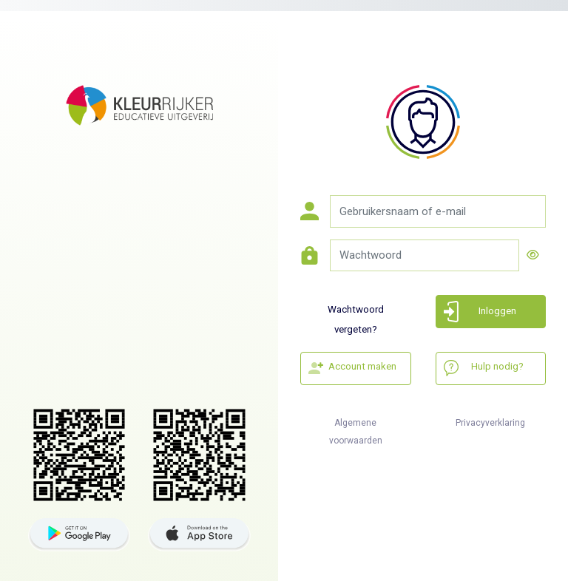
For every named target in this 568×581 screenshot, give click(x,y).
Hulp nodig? (497, 366)
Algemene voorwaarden (355, 429)
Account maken (362, 366)
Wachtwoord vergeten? (356, 316)
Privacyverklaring (490, 423)
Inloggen (497, 310)
